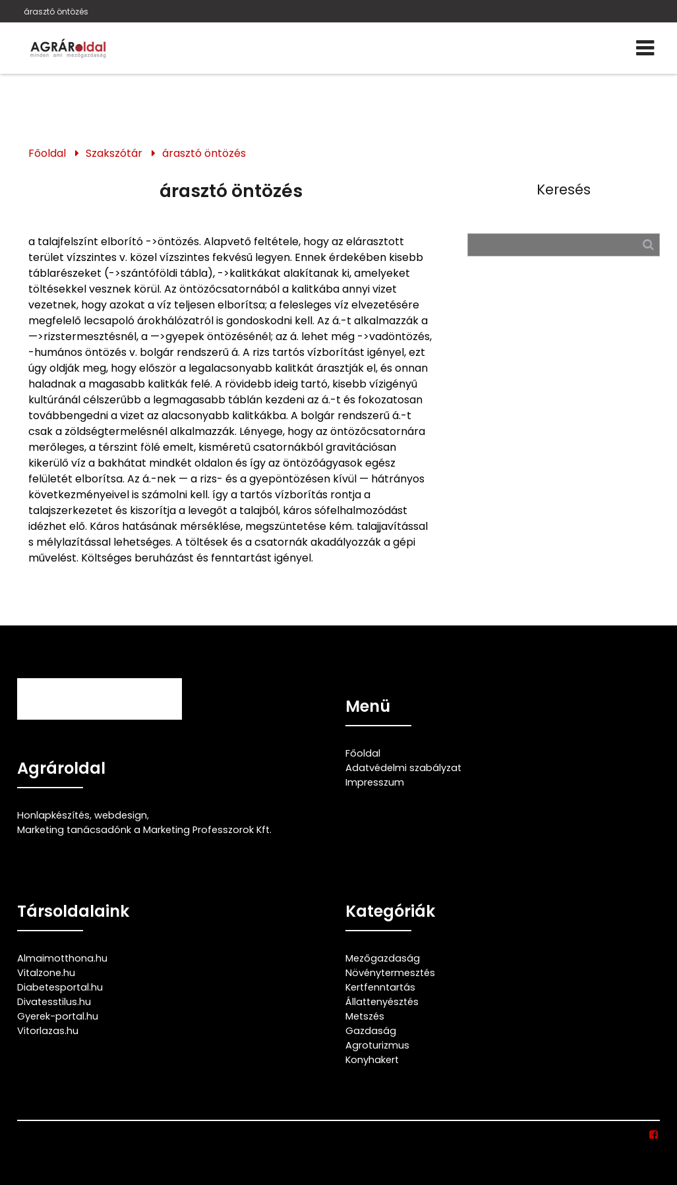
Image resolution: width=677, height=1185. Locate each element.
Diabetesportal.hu (60, 987)
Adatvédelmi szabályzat (403, 767)
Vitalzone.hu (46, 972)
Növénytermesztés (390, 972)
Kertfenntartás (380, 987)
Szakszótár (114, 153)
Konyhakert (372, 1059)
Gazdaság (370, 1030)
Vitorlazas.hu (47, 1030)
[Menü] (646, 48)
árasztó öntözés (56, 11)
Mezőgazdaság (382, 958)
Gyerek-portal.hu (57, 1016)
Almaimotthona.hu (62, 958)
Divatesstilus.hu (54, 1001)
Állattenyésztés (382, 1001)
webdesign (120, 815)
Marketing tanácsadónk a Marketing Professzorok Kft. (144, 829)
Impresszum (374, 782)
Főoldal (47, 153)
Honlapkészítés (53, 815)
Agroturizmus (377, 1045)
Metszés (364, 1016)
